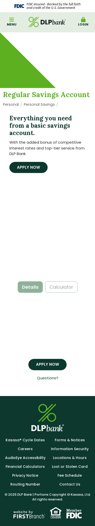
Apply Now (28, 167)
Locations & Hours (70, 457)
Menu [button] (12, 22)
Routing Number (25, 484)
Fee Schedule (70, 475)
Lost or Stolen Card (70, 466)
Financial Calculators (25, 466)
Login (83, 22)
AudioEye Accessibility (25, 457)
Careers (25, 448)
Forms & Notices (70, 440)
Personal (11, 104)
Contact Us (69, 484)
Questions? (47, 378)
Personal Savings (39, 104)
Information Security (70, 448)
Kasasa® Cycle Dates (25, 440)
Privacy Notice (25, 475)
